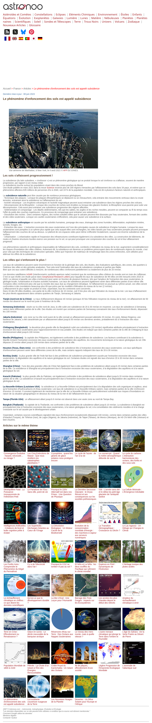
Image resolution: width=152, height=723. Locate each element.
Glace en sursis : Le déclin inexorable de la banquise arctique (38, 633)
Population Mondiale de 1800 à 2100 (15, 665)
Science (50, 187)
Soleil (37, 21)
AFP (65, 170)
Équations (9, 18)
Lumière (72, 18)
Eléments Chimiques (82, 14)
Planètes (127, 18)
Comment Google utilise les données (17, 713)
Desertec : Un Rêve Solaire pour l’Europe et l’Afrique (86, 700)
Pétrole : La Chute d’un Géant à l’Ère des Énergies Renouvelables (38, 668)
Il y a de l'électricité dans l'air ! (38, 564)
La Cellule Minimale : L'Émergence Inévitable (133, 489)
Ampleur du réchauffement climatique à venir (133, 599)
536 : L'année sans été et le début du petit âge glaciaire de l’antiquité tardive (110, 492)
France (17, 88)
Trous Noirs (91, 21)
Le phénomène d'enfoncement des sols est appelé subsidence (15, 700)
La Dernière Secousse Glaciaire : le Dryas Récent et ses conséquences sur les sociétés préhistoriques (86, 493)
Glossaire (35, 25)
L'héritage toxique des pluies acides (133, 564)
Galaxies (58, 18)
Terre (77, 21)
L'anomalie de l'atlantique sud (133, 665)
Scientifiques (23, 21)
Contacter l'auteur (10, 718)
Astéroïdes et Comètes (17, 14)
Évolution (25, 18)
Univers (106, 21)
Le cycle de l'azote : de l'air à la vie (86, 453)
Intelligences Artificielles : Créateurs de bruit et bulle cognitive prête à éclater (15, 528)
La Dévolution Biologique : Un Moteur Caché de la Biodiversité (62, 528)
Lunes (84, 18)
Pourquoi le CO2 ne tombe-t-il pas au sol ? (62, 564)
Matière (96, 18)
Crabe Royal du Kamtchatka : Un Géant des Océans (62, 667)
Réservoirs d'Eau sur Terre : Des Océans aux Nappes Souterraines (62, 633)
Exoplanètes (41, 18)
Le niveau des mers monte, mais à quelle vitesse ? (86, 633)
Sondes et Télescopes (57, 21)
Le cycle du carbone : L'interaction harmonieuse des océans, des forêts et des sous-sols (133, 457)
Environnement (107, 14)
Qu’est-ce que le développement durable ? (38, 599)
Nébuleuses (111, 18)
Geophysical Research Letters (56, 277)
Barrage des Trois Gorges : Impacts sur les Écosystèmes (86, 599)
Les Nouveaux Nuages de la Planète (62, 699)
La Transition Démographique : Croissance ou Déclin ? (110, 527)
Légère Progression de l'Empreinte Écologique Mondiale (110, 667)
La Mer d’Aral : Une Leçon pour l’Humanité (62, 598)
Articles (27, 88)
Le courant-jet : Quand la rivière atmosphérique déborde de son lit (110, 454)
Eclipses (61, 14)
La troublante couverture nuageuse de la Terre (38, 700)
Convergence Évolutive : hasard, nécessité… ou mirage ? (15, 454)
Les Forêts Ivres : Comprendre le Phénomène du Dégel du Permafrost (15, 567)
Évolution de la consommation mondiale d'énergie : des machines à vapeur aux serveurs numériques (86, 530)
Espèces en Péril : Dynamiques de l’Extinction (110, 565)
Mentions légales (9, 716)
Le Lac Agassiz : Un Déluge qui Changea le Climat (133, 527)
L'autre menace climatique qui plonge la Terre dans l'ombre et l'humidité (110, 634)
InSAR (29, 274)
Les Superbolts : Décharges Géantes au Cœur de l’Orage (38, 527)
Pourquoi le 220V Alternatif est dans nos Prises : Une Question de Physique (62, 492)
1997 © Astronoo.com (11, 709)
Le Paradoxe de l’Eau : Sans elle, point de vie (38, 489)
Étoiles (125, 14)
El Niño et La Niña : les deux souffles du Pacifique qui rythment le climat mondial (86, 567)
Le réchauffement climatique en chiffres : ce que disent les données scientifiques (15, 600)
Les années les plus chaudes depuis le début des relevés (110, 599)
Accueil (7, 88)
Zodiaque (134, 21)
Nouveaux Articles (14, 25)
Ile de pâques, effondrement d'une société (86, 667)
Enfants (137, 14)
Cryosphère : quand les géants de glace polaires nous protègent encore (62, 456)
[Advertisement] (76, 63)
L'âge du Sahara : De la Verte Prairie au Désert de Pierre (133, 633)
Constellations (43, 14)
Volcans (119, 21)
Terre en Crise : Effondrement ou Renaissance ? (15, 633)
